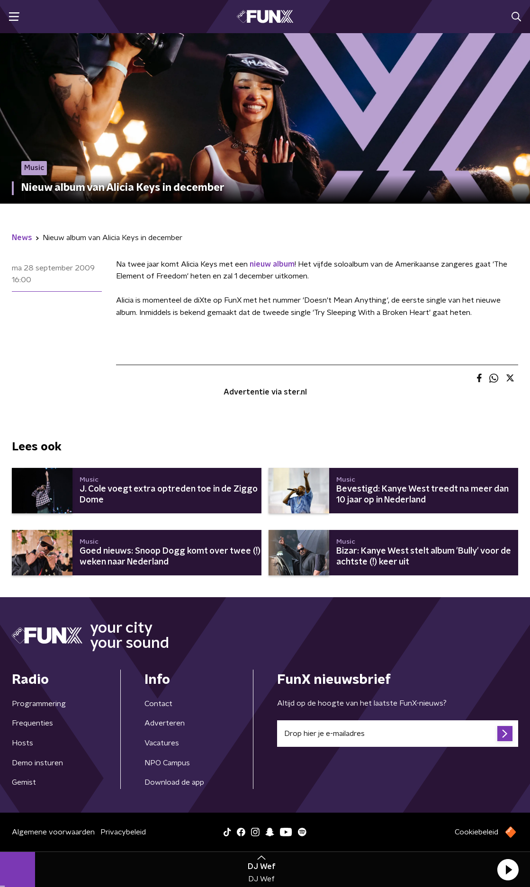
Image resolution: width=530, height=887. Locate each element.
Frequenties (32, 723)
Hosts (22, 743)
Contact (158, 704)
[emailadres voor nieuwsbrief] (398, 733)
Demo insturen (37, 763)
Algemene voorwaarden (53, 832)
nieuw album (272, 264)
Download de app (174, 782)
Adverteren (164, 723)
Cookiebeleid (476, 832)
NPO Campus (167, 763)
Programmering (39, 704)
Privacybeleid (123, 832)
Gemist (24, 782)
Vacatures (161, 743)
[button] (508, 869)
